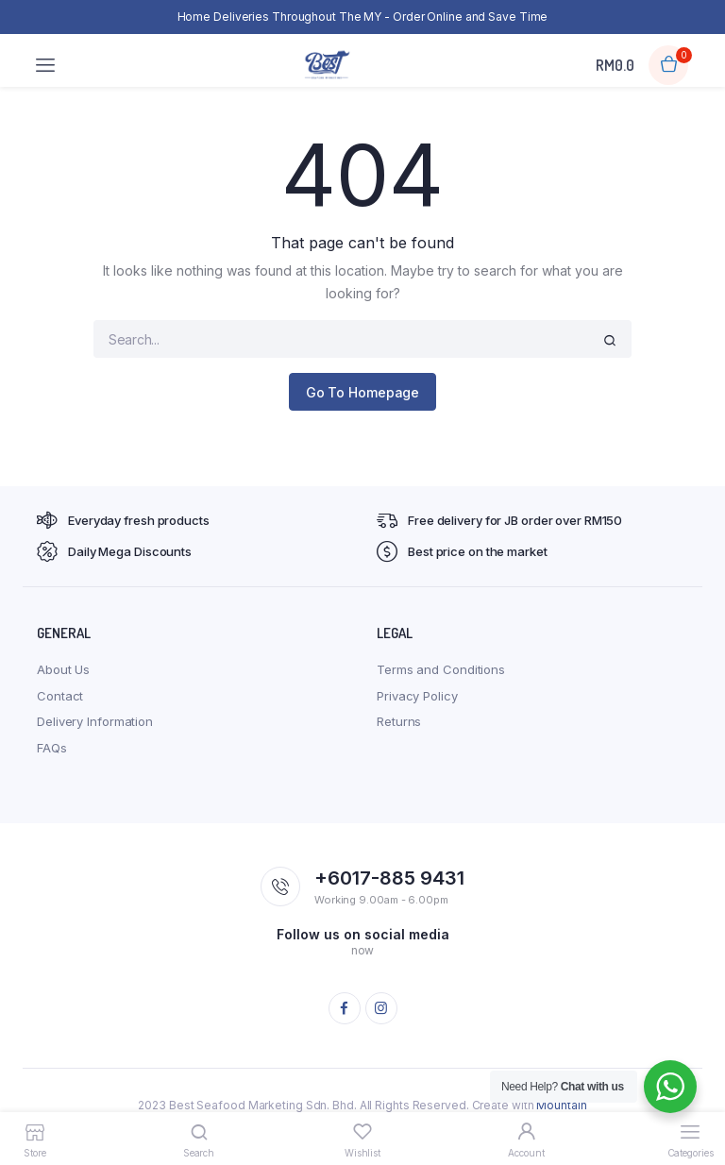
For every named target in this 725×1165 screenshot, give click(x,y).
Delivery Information (95, 721)
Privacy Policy (417, 695)
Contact (60, 695)
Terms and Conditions (441, 669)
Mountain (561, 1105)
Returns (399, 721)
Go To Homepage (363, 392)
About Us (63, 669)
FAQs (52, 747)
